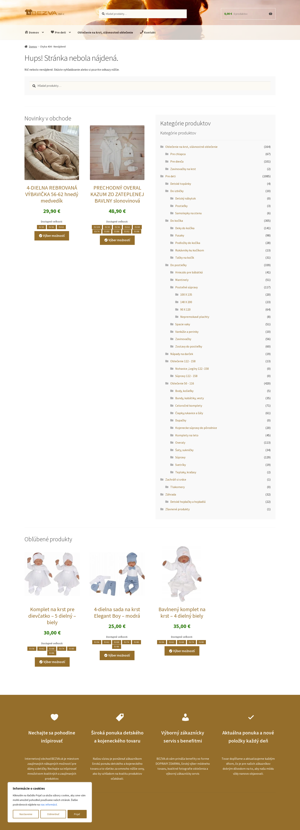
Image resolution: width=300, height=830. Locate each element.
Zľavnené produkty (177, 509)
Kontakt (148, 32)
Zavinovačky (183, 339)
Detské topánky (180, 184)
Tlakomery (177, 487)
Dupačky (180, 420)
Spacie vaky (182, 324)
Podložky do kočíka (187, 243)
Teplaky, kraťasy (185, 472)
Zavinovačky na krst (183, 169)
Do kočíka (176, 220)
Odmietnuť (53, 814)
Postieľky (181, 206)
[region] (50, 802)
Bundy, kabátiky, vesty (189, 398)
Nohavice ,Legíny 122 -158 (192, 368)
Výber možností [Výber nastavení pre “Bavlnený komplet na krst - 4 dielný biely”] (184, 651)
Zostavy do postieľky (188, 346)
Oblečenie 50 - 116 (182, 383)
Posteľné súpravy (186, 287)
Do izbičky (176, 191)
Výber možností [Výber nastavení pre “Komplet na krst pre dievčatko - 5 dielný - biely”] (54, 662)
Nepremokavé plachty (194, 317)
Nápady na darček (181, 354)
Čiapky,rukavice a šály (189, 413)
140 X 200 (186, 302)
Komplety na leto (186, 435)
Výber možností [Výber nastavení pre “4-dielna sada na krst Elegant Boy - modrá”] (119, 655)
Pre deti (58, 32)
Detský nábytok (185, 198)
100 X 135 (186, 294)
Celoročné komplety (188, 405)
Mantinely (181, 280)
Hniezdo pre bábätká (189, 272)
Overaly (180, 442)
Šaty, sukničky (184, 450)
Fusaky (179, 235)
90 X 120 (185, 309)
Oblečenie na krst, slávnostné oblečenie (105, 32)
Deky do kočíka (184, 228)
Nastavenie (26, 814)
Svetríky (180, 465)
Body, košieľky (184, 391)
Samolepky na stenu (188, 213)
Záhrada (170, 494)
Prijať (77, 814)
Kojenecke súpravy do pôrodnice (196, 428)
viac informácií (48, 804)
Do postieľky (178, 265)
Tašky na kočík (184, 257)
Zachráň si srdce (175, 479)
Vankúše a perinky (186, 332)
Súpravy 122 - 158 (186, 376)
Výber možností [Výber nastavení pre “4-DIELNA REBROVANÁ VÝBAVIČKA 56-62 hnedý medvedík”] (54, 236)
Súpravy (180, 457)
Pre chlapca (178, 154)
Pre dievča (176, 161)
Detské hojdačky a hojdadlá (187, 502)
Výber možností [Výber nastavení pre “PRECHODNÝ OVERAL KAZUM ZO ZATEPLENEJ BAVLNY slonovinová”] (119, 240)
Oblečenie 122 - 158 (183, 361)
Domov (31, 32)
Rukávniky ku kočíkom (189, 250)
